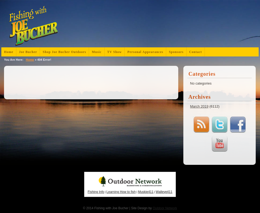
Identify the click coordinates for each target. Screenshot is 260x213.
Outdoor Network (165, 208)
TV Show (114, 52)
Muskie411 (146, 192)
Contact (195, 52)
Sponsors (176, 52)
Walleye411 (164, 192)
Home (8, 52)
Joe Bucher (28, 52)
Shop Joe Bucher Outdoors (64, 52)
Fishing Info (96, 192)
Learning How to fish (121, 192)
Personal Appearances (145, 52)
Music (96, 52)
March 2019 (199, 106)
